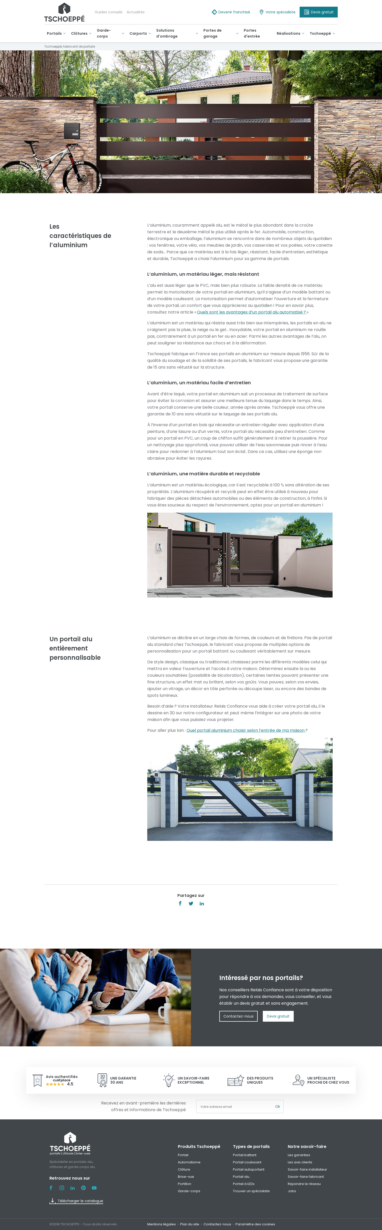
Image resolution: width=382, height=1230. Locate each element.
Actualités (136, 12)
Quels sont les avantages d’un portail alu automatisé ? (252, 312)
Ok (277, 1106)
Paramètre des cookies (255, 1224)
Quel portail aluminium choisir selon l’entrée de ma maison (246, 730)
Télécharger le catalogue (76, 1201)
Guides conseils (109, 12)
